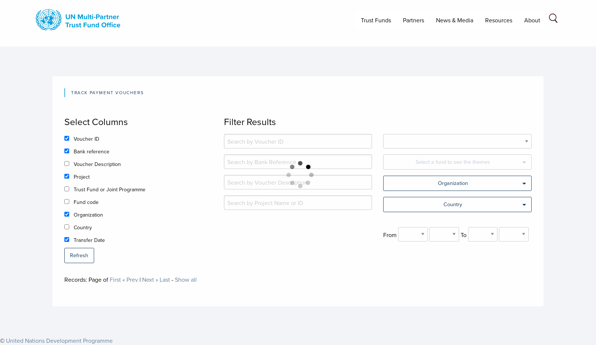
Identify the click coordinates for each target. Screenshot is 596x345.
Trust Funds (376, 20)
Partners (413, 20)
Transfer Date (89, 240)
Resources (498, 20)
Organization (88, 214)
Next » (150, 279)
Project (82, 177)
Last (165, 279)
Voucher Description (97, 164)
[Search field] (553, 19)
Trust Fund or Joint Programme (109, 189)
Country (83, 227)
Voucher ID (86, 139)
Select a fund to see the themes (453, 162)
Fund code (86, 202)
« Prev (130, 279)
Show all (186, 279)
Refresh (79, 255)
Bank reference (91, 151)
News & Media (454, 20)
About (532, 20)
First (115, 279)
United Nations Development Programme (59, 340)
